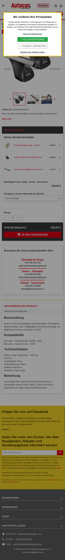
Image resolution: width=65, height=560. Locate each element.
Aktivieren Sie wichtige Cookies (32, 52)
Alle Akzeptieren (32, 39)
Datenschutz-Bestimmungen (32, 34)
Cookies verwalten (32, 46)
